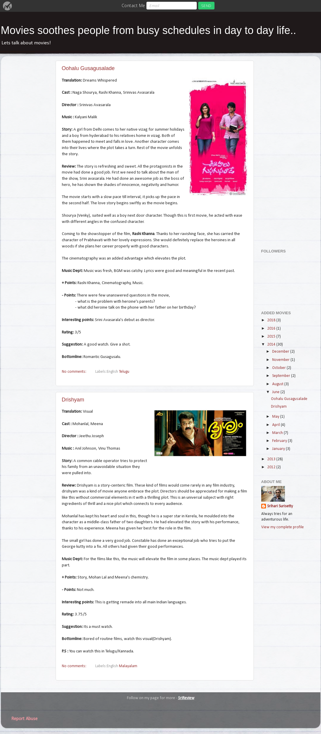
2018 (271, 320)
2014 (271, 344)
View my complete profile (282, 527)
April (276, 425)
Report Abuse (24, 719)
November (281, 360)
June (276, 392)
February (280, 441)
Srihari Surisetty (280, 506)
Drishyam (73, 400)
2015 (271, 336)
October (279, 368)
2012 (271, 467)
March (278, 433)
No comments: (74, 372)
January (279, 449)
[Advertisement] (285, 149)
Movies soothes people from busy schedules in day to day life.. (148, 30)
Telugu (124, 372)
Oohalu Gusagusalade (88, 68)
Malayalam (128, 666)
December (281, 352)
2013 (271, 459)
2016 (271, 328)
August (278, 384)
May (276, 417)
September (281, 376)
